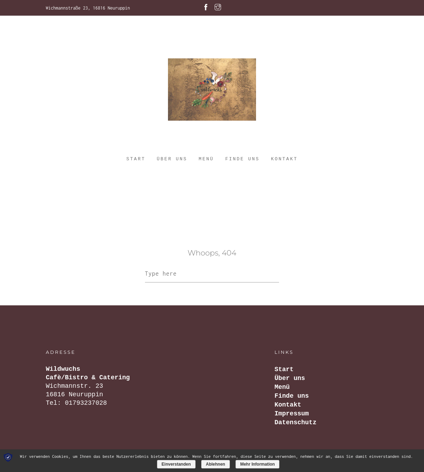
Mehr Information (257, 464)
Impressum (291, 413)
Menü (206, 159)
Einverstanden (176, 464)
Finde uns (242, 159)
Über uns (172, 159)
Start (135, 159)
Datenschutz (295, 422)
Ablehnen (215, 464)
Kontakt (284, 159)
